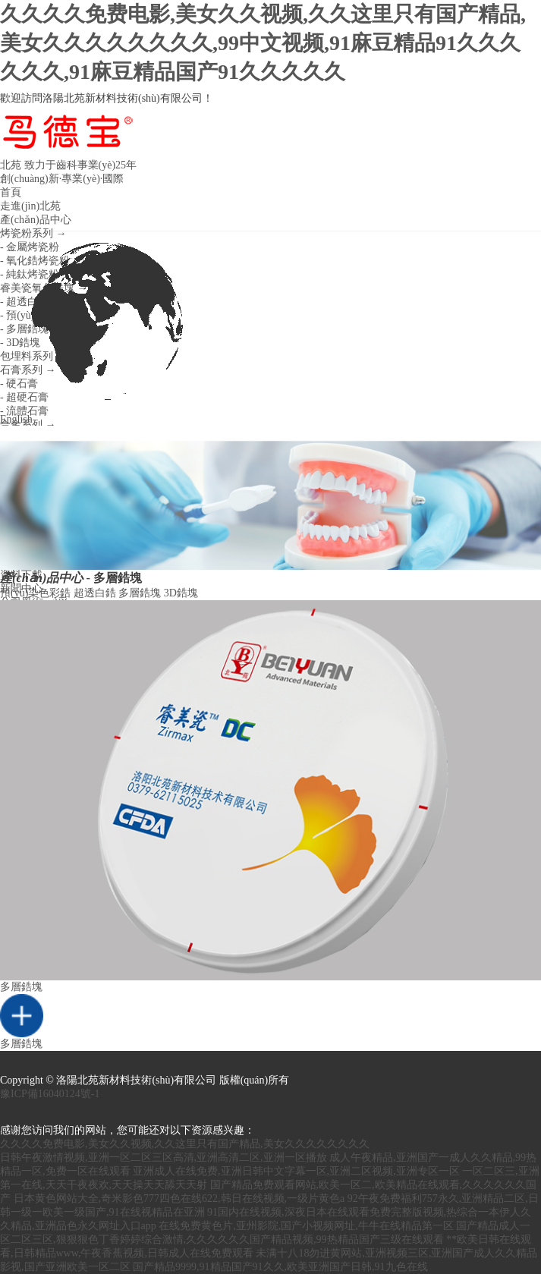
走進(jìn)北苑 (30, 206)
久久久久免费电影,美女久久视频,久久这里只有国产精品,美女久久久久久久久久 (185, 1144)
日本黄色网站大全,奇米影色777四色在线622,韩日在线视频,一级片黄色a (179, 1198)
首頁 (10, 192)
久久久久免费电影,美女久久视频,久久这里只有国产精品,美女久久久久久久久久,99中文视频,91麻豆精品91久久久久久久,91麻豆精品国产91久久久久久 (263, 42)
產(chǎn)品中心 (35, 219)
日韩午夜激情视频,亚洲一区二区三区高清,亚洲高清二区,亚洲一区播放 (163, 1157)
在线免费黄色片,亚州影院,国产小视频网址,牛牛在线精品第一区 (306, 1226)
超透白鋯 (95, 593)
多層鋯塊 (139, 593)
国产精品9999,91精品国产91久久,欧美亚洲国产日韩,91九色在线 (280, 1266)
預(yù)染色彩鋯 (35, 593)
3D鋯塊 (181, 593)
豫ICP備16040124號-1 (49, 1093)
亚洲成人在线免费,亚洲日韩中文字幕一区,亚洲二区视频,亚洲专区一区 (296, 1171)
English (104, 328)
